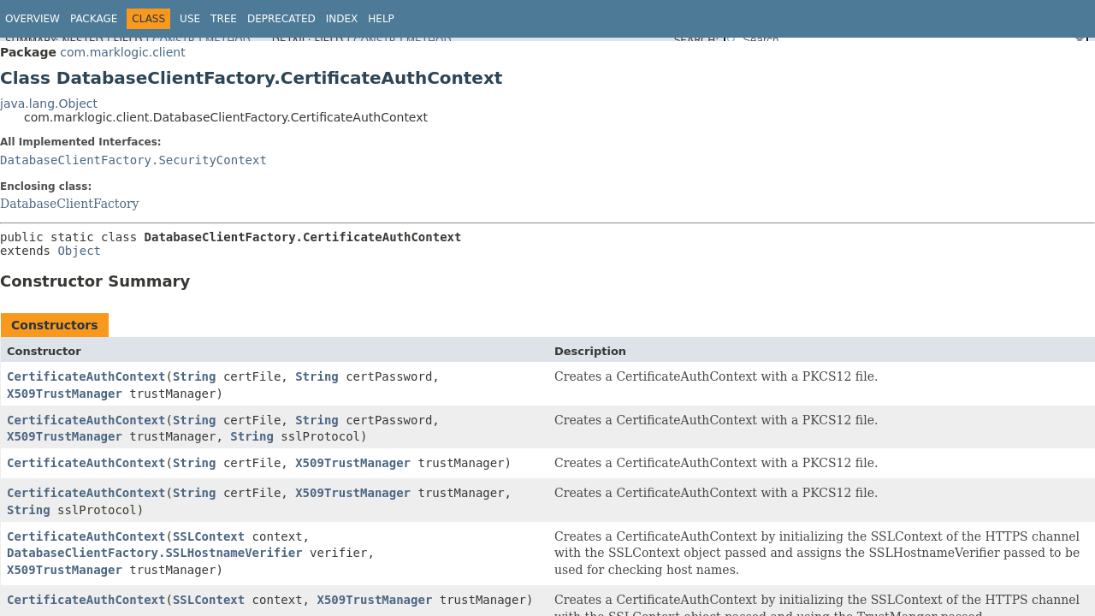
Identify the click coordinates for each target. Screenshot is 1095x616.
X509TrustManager (64, 393)
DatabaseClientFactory (69, 203)
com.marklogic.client (122, 52)
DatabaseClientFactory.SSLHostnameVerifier (155, 553)
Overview (32, 19)
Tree (223, 19)
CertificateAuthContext (86, 376)
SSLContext (209, 536)
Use (190, 19)
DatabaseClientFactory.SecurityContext (133, 160)
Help (381, 19)
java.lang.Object (49, 103)
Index (342, 19)
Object (79, 251)
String (194, 376)
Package (93, 19)
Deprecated (281, 19)
